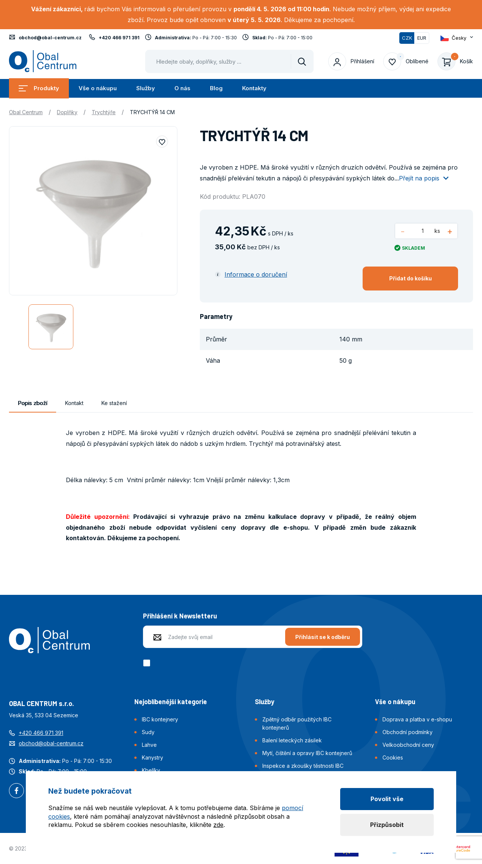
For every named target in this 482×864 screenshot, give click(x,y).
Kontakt (74, 403)
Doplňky (67, 112)
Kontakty (254, 88)
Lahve (149, 745)
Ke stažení (114, 403)
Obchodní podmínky (407, 732)
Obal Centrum (26, 112)
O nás (182, 88)
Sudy (148, 732)
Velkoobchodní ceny (408, 745)
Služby (145, 88)
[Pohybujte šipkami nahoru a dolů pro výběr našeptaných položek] (229, 61)
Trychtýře (104, 112)
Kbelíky (151, 770)
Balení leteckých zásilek (292, 740)
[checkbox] (148, 662)
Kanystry (152, 757)
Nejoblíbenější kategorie (170, 701)
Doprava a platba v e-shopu (417, 719)
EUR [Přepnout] (421, 38)
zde (218, 824)
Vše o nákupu (98, 88)
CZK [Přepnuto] (407, 38)
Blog (216, 88)
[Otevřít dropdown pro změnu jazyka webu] (456, 38)
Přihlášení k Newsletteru (180, 616)
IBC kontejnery (160, 719)
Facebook (16, 791)
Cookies (392, 757)
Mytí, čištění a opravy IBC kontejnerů (307, 753)
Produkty (39, 88)
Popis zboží (32, 403)
